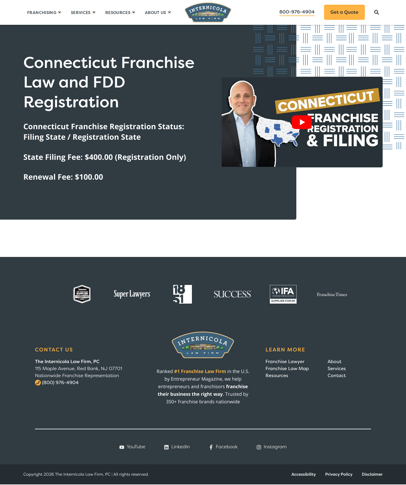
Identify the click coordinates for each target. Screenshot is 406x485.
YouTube (132, 447)
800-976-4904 (297, 12)
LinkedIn (177, 447)
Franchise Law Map (287, 368)
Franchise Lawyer (284, 361)
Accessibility (303, 474)
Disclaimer (372, 474)
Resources (276, 375)
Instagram (271, 447)
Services (337, 368)
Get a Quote (344, 12)
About (334, 361)
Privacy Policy (339, 474)
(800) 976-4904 (60, 382)
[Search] (376, 12)
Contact (337, 375)
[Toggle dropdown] (44, 12)
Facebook (223, 447)
